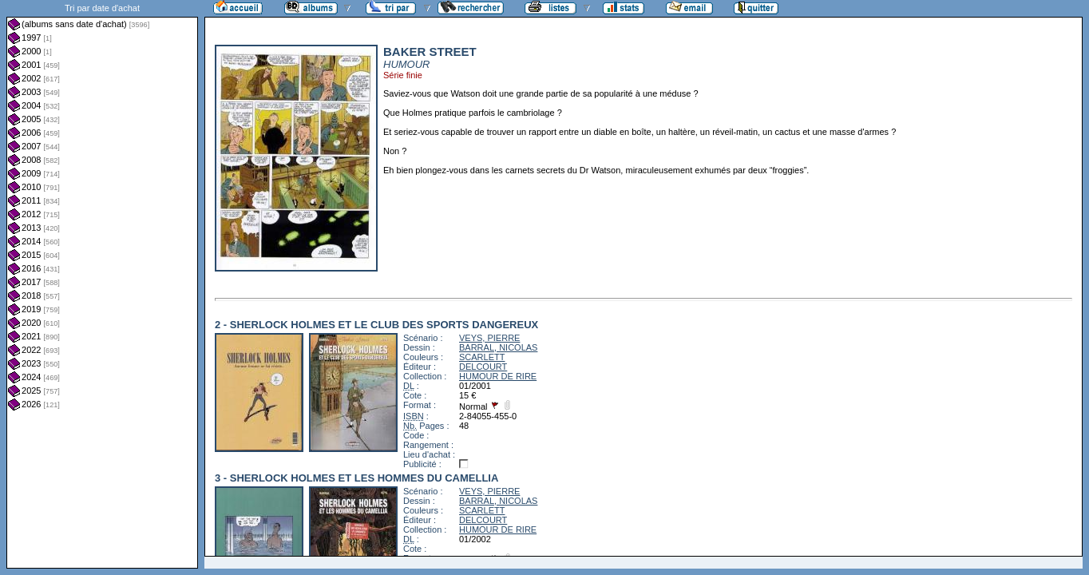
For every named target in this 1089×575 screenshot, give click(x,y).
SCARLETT (482, 357)
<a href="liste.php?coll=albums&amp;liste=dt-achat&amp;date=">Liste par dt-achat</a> (102, 284)
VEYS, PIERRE (489, 338)
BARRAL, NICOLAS (498, 347)
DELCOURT (483, 366)
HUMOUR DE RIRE (498, 376)
